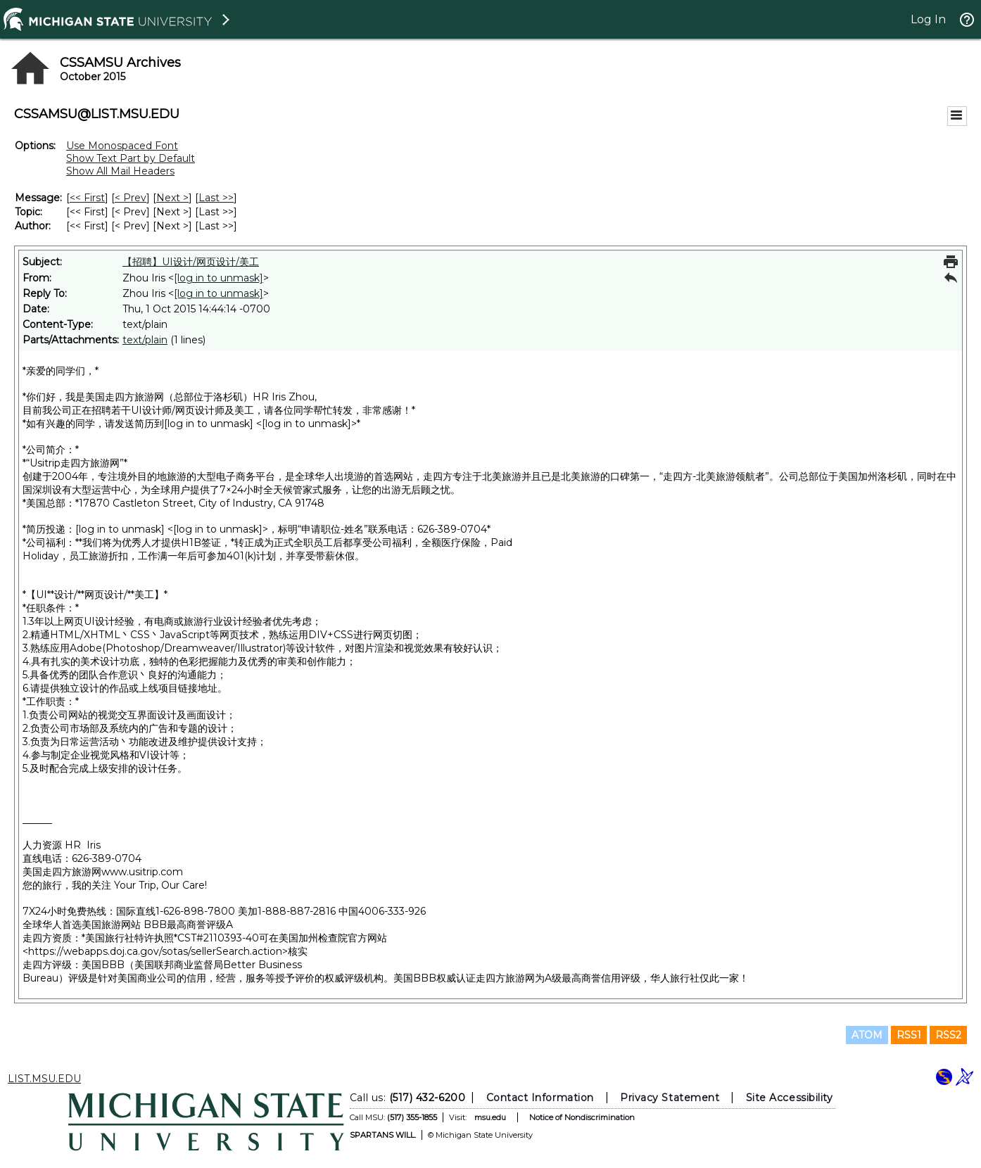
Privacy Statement (669, 1097)
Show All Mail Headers (120, 171)
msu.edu (490, 1117)
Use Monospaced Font (122, 145)
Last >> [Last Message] (216, 197)
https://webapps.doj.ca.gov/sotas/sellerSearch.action (155, 951)
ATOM (867, 1035)
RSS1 (909, 1035)
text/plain (144, 340)
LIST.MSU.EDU (44, 1078)
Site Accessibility (789, 1097)
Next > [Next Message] (172, 197)
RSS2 (948, 1035)
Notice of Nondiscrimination (582, 1117)
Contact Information (540, 1097)
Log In (928, 19)
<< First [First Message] (87, 197)
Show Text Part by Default (130, 158)
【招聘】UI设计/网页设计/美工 (190, 261)
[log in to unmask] (218, 278)
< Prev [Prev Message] (130, 197)
